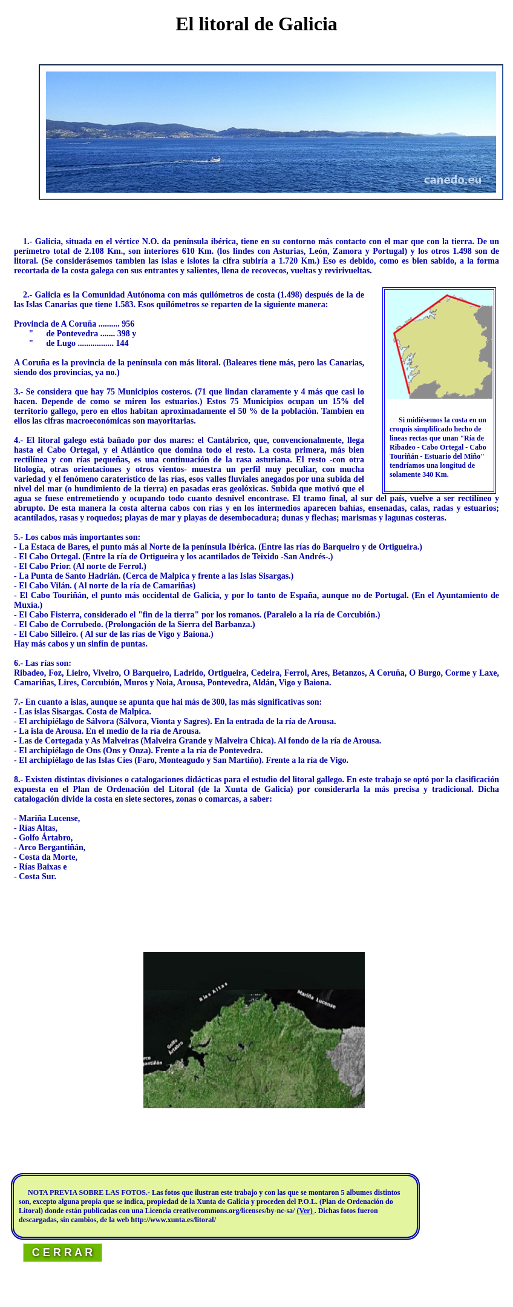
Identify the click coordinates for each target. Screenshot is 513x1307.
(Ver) (305, 1210)
